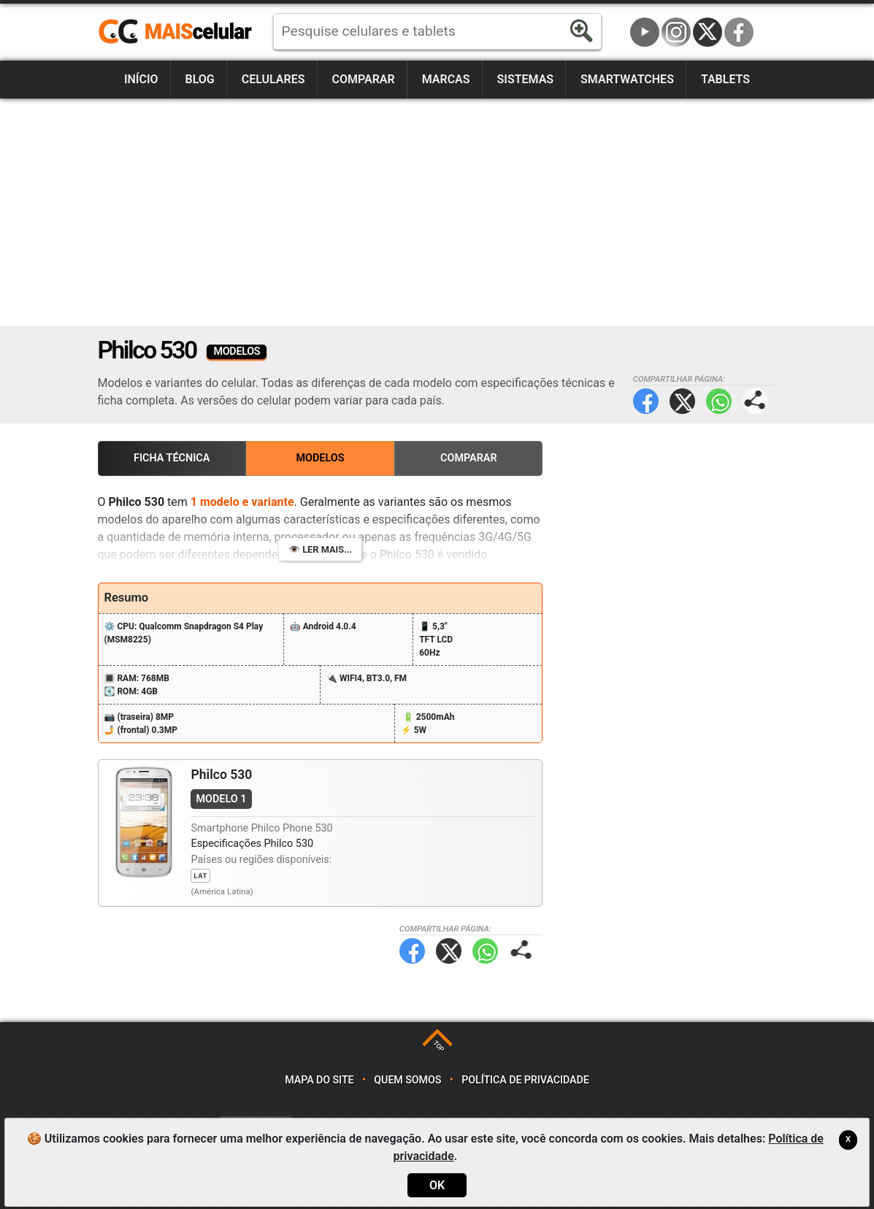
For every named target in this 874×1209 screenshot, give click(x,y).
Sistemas (525, 79)
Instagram (676, 32)
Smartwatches (627, 79)
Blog (200, 79)
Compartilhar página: (755, 401)
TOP (438, 1046)
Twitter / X (707, 32)
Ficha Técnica (172, 458)
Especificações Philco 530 (252, 843)
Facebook (739, 32)
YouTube (644, 32)
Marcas (446, 79)
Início (141, 79)
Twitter (682, 401)
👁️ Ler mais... (320, 549)
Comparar (362, 79)
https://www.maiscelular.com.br (180, 32)
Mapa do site (319, 1080)
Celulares (273, 79)
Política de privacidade (525, 1080)
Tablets (725, 79)
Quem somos (407, 1080)
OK (437, 1185)
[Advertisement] (437, 212)
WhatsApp (719, 401)
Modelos (320, 458)
